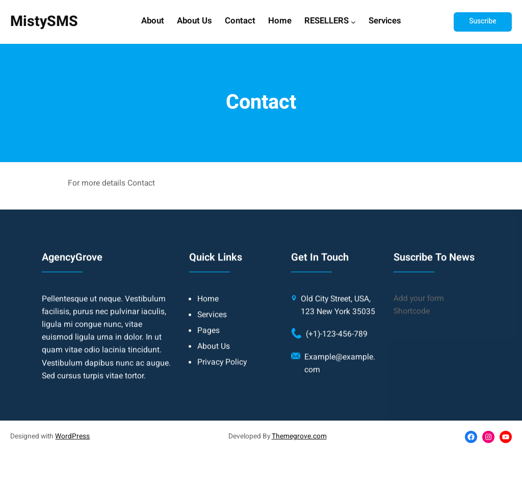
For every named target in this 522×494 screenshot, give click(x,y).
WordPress (72, 436)
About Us (194, 21)
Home (280, 21)
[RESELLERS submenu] (353, 21)
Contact (240, 21)
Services (385, 21)
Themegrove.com (299, 436)
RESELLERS (326, 21)
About (152, 21)
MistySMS (44, 21)
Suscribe (482, 21)
